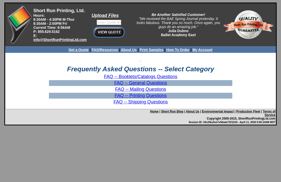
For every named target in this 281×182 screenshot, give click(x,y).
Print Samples (151, 50)
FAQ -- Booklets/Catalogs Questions (140, 76)
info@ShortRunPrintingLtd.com (59, 40)
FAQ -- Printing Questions (141, 95)
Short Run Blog (172, 111)
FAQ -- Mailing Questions (140, 89)
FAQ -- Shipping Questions (140, 101)
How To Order (178, 50)
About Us (129, 50)
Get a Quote (78, 50)
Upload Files (105, 15)
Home (154, 111)
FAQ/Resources (105, 50)
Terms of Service (269, 113)
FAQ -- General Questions (140, 82)
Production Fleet (248, 111)
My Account (202, 50)
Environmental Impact (218, 111)
